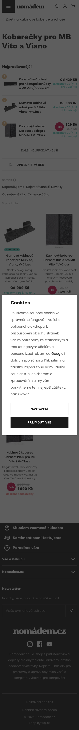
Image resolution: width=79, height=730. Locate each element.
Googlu (58, 353)
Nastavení (39, 409)
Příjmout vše (39, 422)
